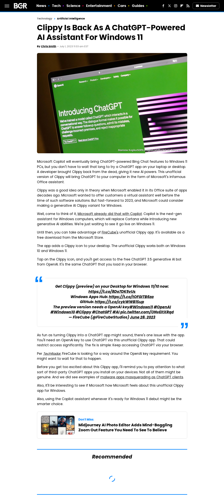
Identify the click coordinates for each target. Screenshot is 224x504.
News (41, 5)
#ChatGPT (102, 312)
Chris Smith (48, 46)
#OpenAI (162, 307)
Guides (138, 5)
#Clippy (83, 312)
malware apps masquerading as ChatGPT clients (141, 377)
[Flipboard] (181, 5)
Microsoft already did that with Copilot (110, 214)
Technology (44, 18)
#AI (116, 312)
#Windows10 (62, 312)
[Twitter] (169, 5)
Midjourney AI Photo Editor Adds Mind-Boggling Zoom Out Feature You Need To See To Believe (125, 427)
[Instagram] (175, 5)
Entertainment (99, 5)
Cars (122, 5)
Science (73, 5)
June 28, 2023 (142, 317)
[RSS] (188, 5)
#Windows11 (141, 307)
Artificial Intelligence (71, 18)
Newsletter (206, 6)
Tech (56, 5)
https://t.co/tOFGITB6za (131, 297)
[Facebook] (163, 5)
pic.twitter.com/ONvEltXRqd (147, 312)
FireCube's (110, 232)
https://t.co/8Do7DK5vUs (112, 292)
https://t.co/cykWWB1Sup (119, 302)
